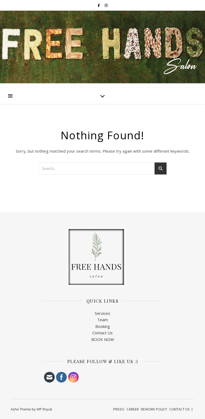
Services (102, 313)
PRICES (118, 409)
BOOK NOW (102, 339)
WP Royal (44, 409)
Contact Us (102, 332)
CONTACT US (179, 409)
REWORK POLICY (154, 409)
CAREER (133, 409)
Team (102, 319)
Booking (102, 326)
